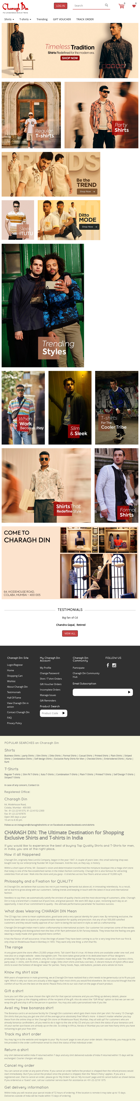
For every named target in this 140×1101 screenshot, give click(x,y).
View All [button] (70, 633)
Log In (60, 5)
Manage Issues (48, 695)
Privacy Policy (14, 723)
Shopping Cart (15, 675)
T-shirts (25, 19)
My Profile (45, 667)
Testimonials (14, 692)
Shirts (9, 19)
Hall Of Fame (14, 697)
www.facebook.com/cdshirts (80, 825)
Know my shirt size (21, 972)
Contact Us (33, 785)
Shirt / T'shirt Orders (51, 678)
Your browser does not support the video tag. (121, 160)
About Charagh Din (17, 686)
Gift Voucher (62, 19)
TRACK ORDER (85, 19)
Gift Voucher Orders (50, 684)
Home (10, 670)
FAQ (9, 717)
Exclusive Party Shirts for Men (69, 758)
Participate (78, 667)
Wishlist (11, 681)
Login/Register (15, 664)
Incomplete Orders (50, 689)
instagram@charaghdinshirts (32, 825)
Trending (42, 19)
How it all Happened (22, 854)
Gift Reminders (48, 700)
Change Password (49, 673)
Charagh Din (15, 799)
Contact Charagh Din (18, 712)
